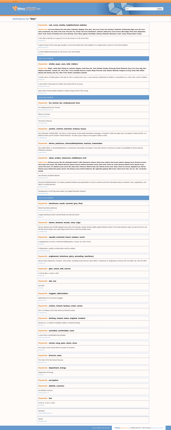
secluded (53, 331)
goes (63, 343)
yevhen (52, 129)
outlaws (75, 237)
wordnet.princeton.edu (44, 250)
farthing (52, 318)
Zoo (133, 68)
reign (78, 223)
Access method (80, 169)
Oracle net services (124, 166)
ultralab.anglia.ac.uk (43, 392)
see (54, 281)
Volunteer (111, 29)
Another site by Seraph (157, 427)
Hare (144, 68)
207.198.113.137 (42, 123)
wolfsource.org (42, 93)
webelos (83, 25)
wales (66, 318)
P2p (56, 164)
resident (81, 318)
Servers (64, 169)
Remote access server (106, 166)
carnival (69, 203)
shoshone (64, 256)
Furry (137, 68)
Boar (87, 68)
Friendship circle (57, 34)
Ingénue (85, 34)
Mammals (116, 70)
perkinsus (60, 143)
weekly (62, 25)
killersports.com (42, 300)
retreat (52, 343)
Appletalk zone (135, 166)
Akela (68, 29)
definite (52, 386)
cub (50, 25)
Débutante (106, 34)
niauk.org (40, 374)
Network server (129, 164)
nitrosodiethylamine (74, 143)
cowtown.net (41, 263)
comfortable (63, 331)
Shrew (118, 68)
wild (68, 64)
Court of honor (116, 31)
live (50, 398)
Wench (134, 34)
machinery (89, 256)
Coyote (88, 70)
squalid (52, 237)
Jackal (55, 68)
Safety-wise (107, 31)
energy (63, 368)
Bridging (81, 29)
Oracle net (110, 164)
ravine (56, 269)
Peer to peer (42, 164)
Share (116, 166)
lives (78, 103)
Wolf (59, 68)
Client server (121, 169)
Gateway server (129, 162)
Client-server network (103, 162)
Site (137, 169)
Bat (45, 73)
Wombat (99, 68)
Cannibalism (77, 73)
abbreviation (62, 293)
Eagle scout (134, 29)
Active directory (119, 164)
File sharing (70, 169)
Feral (71, 70)
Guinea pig (112, 68)
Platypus (78, 68)
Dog (129, 70)
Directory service (53, 162)
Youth (44, 34)
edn (50, 281)
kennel (55, 103)
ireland (60, 318)
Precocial (99, 70)
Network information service (89, 164)
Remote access (43, 169)
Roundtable (92, 34)
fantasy (66, 306)
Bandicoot (124, 68)
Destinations (92, 31)
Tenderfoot (117, 29)
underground (69, 103)
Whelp (94, 70)
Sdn (97, 166)
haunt (67, 237)
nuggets (52, 293)
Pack (135, 31)
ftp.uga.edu (41, 79)
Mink (61, 73)
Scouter (78, 31)
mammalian (97, 143)
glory (71, 256)
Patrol (131, 31)
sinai (73, 223)
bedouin (59, 223)
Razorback (47, 70)
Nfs (94, 169)
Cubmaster (74, 29)
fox (50, 103)
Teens (76, 34)
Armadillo (76, 70)
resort (82, 237)
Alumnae (99, 34)
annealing (79, 256)
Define (160, 9)
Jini (131, 169)
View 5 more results (45, 97)
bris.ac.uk (40, 325)
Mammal (41, 73)
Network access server (61, 166)
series (79, 306)
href (84, 158)
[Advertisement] (18, 55)
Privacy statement (97, 427)
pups (58, 64)
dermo (51, 143)
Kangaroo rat (123, 70)
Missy (80, 34)
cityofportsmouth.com (44, 86)
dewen (52, 223)
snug (58, 343)
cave (63, 64)
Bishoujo (70, 34)
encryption (53, 380)
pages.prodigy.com (43, 47)
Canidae (105, 68)
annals (67, 223)
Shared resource (75, 164)
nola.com (40, 217)
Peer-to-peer (50, 164)
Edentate (84, 73)
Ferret (63, 70)
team (59, 355)
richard (59, 306)
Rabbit (50, 68)
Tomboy (129, 34)
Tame (94, 68)
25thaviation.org (42, 421)
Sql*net (143, 166)
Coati (104, 70)
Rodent (70, 73)
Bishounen (113, 34)
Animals (54, 70)
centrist (59, 129)
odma (51, 158)
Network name (91, 166)
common (60, 386)
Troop (102, 29)
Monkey (49, 73)
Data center (102, 164)
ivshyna (76, 129)
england (73, 318)
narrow (67, 269)
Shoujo (139, 34)
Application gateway (102, 169)
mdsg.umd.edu (42, 152)
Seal (54, 73)
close (74, 343)
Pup (57, 73)
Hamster (109, 70)
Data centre (75, 166)
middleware (77, 158)
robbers (74, 64)
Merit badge (125, 31)
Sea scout (84, 31)
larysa (83, 129)
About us (15, 1)
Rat (91, 68)
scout (55, 25)
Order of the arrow (59, 31)
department (54, 368)
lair (61, 103)
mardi (62, 203)
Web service (112, 169)
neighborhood (72, 25)
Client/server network (89, 162)
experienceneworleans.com (45, 210)
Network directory (63, 164)
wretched (60, 237)
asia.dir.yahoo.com (43, 193)
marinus (87, 143)
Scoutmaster (46, 31)
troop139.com (42, 40)
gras (76, 203)
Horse (130, 68)
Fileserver (83, 166)
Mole (137, 70)
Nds (60, 162)
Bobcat (57, 29)
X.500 (80, 162)
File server (47, 166)
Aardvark (72, 68)
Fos (74, 31)
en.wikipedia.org (42, 137)
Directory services (140, 162)
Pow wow (69, 31)
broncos (52, 355)
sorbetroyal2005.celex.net (45, 413)
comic (73, 306)
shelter (52, 64)
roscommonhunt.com (44, 116)
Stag (140, 68)
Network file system (55, 169)
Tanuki (134, 70)
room (71, 331)
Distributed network (71, 162)
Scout (86, 29)
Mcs (70, 166)
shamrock (66, 158)
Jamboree (100, 31)
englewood (53, 256)
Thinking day (126, 29)
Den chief (63, 29)
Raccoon (83, 70)
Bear (90, 29)
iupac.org (40, 288)
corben (52, 306)
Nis (64, 162)
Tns (52, 166)
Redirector (89, 169)
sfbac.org (40, 54)
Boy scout (96, 29)
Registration (141, 31)
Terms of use (106, 427)
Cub (105, 29)
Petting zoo (65, 68)
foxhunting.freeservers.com (45, 109)
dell (61, 269)
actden (58, 158)
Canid (83, 68)
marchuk (68, 129)
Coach (119, 34)
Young (124, 34)
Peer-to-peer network (117, 162)
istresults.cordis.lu (43, 177)
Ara (134, 169)
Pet (59, 70)
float (80, 203)
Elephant (41, 70)
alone (68, 343)
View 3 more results (45, 58)
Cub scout (51, 29)
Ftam (127, 169)
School (49, 34)
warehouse (53, 203)
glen (51, 269)
